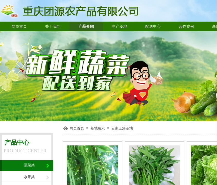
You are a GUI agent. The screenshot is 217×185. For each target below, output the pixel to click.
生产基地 (119, 26)
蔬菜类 (29, 165)
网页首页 (19, 26)
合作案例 (186, 26)
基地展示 (98, 128)
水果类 (29, 177)
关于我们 (52, 26)
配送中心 (153, 26)
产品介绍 (86, 26)
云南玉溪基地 (122, 128)
